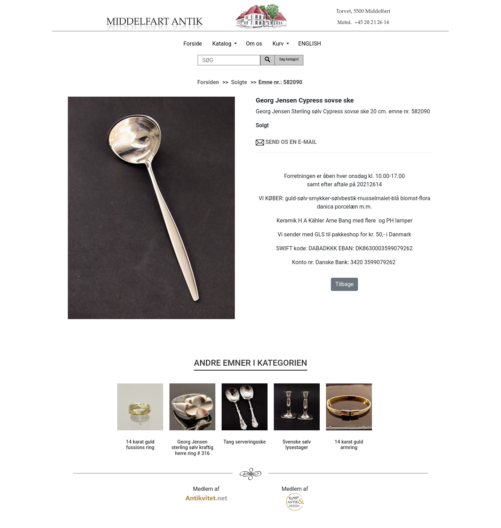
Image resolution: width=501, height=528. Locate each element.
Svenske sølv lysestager (297, 444)
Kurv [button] (278, 43)
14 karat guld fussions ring (140, 444)
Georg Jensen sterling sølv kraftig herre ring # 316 (192, 447)
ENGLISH (309, 43)
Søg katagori (289, 59)
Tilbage (344, 284)
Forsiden (208, 82)
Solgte (239, 82)
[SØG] (229, 60)
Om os (254, 43)
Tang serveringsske (244, 442)
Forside (192, 43)
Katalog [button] (222, 43)
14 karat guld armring (349, 444)
